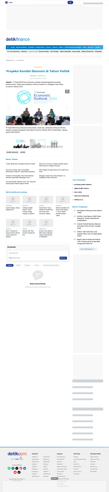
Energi (48, 47)
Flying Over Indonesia (63, 478)
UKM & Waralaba (65, 51)
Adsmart (24, 51)
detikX (45, 466)
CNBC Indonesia (94, 459)
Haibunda (93, 461)
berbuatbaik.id (61, 456)
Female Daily (93, 469)
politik (23, 212)
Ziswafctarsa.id (61, 476)
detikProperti (35, 476)
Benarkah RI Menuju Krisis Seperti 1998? (89, 212)
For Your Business (13, 51)
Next (67, 107)
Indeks (97, 47)
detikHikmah (46, 474)
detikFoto (46, 471)
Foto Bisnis (20, 60)
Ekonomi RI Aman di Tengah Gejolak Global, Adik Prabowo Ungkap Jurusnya (53, 225)
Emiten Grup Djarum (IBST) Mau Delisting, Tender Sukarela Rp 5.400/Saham (46, 294)
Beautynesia (93, 466)
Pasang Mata (60, 459)
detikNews (35, 456)
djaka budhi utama (81, 188)
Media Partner (77, 466)
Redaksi (76, 456)
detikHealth (46, 461)
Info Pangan (54, 51)
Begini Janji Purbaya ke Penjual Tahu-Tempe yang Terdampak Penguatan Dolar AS (88, 241)
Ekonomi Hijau (44, 51)
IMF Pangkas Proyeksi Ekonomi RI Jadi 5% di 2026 (53, 231)
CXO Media (93, 471)
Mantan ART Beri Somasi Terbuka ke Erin (28, 293)
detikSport (35, 469)
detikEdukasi (35, 459)
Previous (9, 107)
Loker (85, 47)
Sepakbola (35, 471)
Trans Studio (60, 471)
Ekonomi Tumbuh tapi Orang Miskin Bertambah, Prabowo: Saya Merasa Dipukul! (20, 231)
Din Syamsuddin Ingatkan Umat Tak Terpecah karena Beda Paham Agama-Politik (21, 243)
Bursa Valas (76, 51)
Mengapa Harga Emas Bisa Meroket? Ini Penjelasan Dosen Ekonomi (52, 237)
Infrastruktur (40, 47)
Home (13, 47)
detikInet (34, 464)
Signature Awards (62, 466)
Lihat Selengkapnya (87, 249)
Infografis (98, 51)
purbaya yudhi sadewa (82, 184)
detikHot (34, 466)
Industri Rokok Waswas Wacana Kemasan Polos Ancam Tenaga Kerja (89, 226)
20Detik (45, 469)
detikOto (34, 474)
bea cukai (78, 192)
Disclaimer (76, 474)
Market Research (88, 51)
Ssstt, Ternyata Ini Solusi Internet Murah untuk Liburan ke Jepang (13, 294)
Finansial (31, 47)
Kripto (61, 47)
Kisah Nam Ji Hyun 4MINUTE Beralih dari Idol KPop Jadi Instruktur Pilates (46, 271)
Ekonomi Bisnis (21, 47)
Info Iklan (76, 469)
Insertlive (92, 464)
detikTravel (46, 456)
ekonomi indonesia (81, 196)
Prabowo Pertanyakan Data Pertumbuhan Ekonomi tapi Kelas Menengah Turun (20, 237)
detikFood (46, 459)
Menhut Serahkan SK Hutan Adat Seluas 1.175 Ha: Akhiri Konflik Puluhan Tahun (62, 272)
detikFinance (10, 60)
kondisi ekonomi (12, 212)
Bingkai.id (59, 474)
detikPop (45, 476)
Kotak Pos (76, 464)
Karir (75, 461)
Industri (55, 47)
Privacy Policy (77, 471)
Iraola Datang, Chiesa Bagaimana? (13, 269)
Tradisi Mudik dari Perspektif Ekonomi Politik (20, 224)
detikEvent (60, 464)
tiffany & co (78, 200)
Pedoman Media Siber (80, 459)
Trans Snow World (62, 469)
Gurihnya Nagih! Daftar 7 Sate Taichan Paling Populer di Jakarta (28, 271)
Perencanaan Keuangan (73, 47)
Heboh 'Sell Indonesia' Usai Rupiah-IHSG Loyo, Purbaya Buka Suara (89, 234)
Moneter (91, 47)
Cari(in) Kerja (32, 51)
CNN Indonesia (94, 456)
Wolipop (45, 464)
